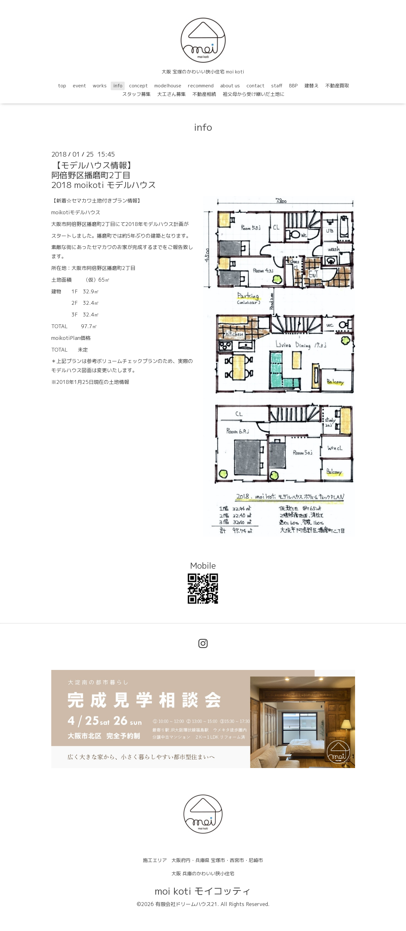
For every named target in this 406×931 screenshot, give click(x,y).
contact (256, 85)
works (100, 85)
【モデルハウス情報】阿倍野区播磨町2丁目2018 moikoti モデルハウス (103, 175)
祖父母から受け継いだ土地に (253, 94)
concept (138, 85)
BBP (293, 85)
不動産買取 (337, 85)
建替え (311, 85)
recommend (201, 85)
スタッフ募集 (136, 94)
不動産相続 (204, 94)
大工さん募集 (171, 94)
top (62, 85)
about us (230, 85)
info (117, 85)
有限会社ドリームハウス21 (186, 904)
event (79, 85)
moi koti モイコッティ (203, 891)
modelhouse (167, 85)
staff (277, 85)
